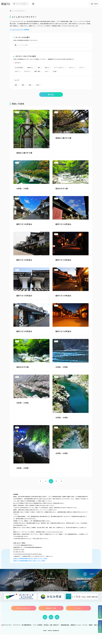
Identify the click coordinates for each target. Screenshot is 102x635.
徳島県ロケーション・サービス (79, 625)
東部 (17, 85)
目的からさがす (51, 580)
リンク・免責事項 (37, 625)
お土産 (56, 71)
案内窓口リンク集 (51, 608)
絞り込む (51, 94)
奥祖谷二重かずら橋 (24, 153)
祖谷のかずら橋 (62, 188)
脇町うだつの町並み (24, 224)
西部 (24, 85)
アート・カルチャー (60, 67)
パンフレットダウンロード (23, 608)
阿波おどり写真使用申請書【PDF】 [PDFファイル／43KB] (29, 560)
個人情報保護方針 (26, 625)
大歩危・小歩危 (22, 188)
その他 (38, 85)
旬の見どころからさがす (85, 580)
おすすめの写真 (20, 67)
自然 (40, 67)
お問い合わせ (97, 625)
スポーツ (18, 71)
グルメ (47, 71)
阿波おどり (31, 67)
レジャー (82, 67)
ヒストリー (73, 67)
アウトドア (28, 71)
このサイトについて (6, 625)
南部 (31, 85)
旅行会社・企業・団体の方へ (51, 625)
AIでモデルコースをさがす (17, 580)
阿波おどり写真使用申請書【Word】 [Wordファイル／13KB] (30, 558)
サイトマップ (16, 625)
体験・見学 (38, 71)
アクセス (78, 608)
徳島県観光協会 (65, 625)
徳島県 (90, 625)
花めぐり (48, 67)
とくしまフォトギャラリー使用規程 (19, 29)
